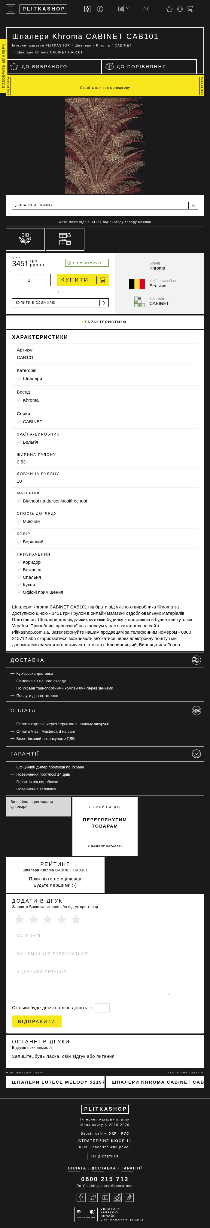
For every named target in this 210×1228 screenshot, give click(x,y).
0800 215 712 (105, 1179)
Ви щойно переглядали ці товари (32, 804)
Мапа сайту (92, 1125)
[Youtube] (105, 1197)
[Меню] (10, 9)
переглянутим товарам (105, 822)
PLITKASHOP (105, 1109)
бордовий (33, 541)
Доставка (106, 660)
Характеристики (105, 322)
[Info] (101, 9)
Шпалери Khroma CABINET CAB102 (158, 1082)
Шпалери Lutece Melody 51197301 (58, 1082)
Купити (83, 280)
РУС (125, 1133)
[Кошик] (190, 9)
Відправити (37, 1021)
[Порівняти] (180, 9)
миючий (31, 521)
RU (145, 9)
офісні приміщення (43, 592)
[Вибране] (169, 9)
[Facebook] (81, 1197)
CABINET (32, 421)
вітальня (32, 569)
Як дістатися (105, 1156)
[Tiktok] (129, 1197)
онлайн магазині (108, 613)
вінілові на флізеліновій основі (55, 500)
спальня (32, 577)
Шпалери (32, 378)
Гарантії (106, 753)
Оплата (106, 710)
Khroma (31, 400)
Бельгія (30, 442)
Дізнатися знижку (105, 205)
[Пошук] (201, 9)
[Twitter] (93, 1197)
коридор (32, 562)
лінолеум (94, 625)
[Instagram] (117, 1197)
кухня (29, 584)
